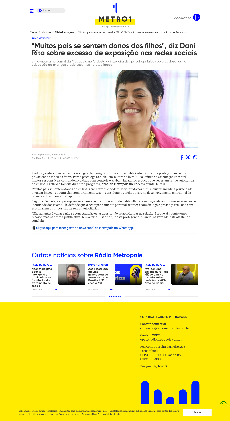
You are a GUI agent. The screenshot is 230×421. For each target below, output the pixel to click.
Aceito (197, 412)
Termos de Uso (89, 414)
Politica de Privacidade (109, 414)
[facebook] (182, 157)
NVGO (162, 366)
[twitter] (188, 157)
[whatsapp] (195, 157)
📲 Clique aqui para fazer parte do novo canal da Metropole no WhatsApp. (83, 228)
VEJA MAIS (115, 297)
